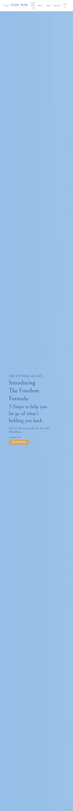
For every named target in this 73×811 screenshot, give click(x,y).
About (40, 5)
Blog (48, 5)
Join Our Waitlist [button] (19, 442)
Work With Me (33, 5)
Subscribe (57, 5)
